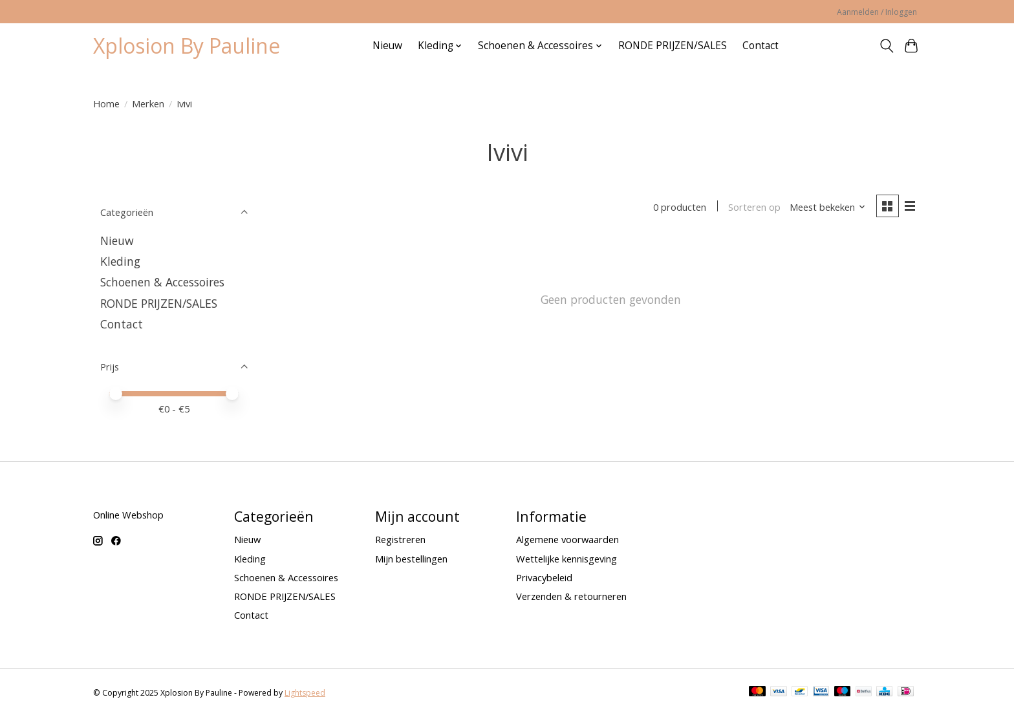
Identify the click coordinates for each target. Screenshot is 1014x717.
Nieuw (387, 45)
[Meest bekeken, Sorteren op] (828, 206)
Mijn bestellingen (411, 558)
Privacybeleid (544, 577)
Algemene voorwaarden (567, 539)
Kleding (120, 261)
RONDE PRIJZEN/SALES (672, 45)
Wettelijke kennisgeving (566, 558)
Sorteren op (754, 206)
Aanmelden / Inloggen (877, 11)
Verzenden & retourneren (571, 596)
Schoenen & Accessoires (162, 282)
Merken (148, 103)
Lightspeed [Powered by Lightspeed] (305, 692)
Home (106, 103)
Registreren (400, 539)
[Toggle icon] (886, 46)
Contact (760, 45)
